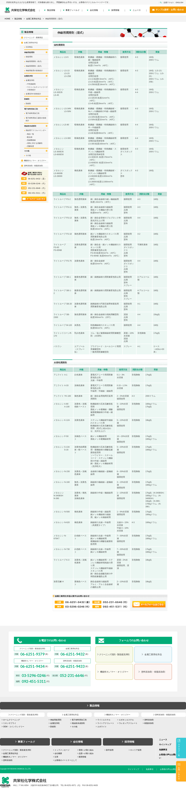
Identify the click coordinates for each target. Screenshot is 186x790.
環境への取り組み (86, 750)
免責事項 (163, 749)
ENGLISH (179, 2)
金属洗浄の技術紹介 (33, 94)
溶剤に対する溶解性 (34, 143)
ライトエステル (103, 720)
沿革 (56, 757)
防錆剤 (28, 103)
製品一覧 (30, 134)
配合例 (29, 137)
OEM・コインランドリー (13, 727)
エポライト (102, 727)
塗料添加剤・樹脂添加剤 (33, 166)
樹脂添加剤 (149, 723)
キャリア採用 (135, 750)
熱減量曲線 (31, 140)
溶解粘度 (30, 146)
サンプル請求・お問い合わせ (168, 9)
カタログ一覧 (179, 750)
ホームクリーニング (11, 720)
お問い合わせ (179, 773)
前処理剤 (29, 57)
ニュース (137, 10)
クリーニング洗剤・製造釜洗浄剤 (17, 750)
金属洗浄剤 (30, 80)
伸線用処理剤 (55, 720)
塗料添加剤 (149, 720)
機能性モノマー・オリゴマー (35, 160)
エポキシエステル (126, 720)
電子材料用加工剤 (32, 113)
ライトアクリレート (105, 723)
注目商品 (29, 47)
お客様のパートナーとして (66, 760)
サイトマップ (165, 744)
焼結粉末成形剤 (78, 723)
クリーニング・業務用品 (33, 37)
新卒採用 (109, 750)
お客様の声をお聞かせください (173, 769)
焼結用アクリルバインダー (36, 130)
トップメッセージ (62, 750)
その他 (28, 155)
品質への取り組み (86, 753)
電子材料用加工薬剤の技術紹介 (36, 119)
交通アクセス (169, 2)
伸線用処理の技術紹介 (34, 70)
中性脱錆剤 (31, 84)
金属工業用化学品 (31, 43)
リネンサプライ (9, 723)
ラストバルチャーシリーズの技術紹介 (37, 88)
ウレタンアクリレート (128, 723)
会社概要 (58, 753)
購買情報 (82, 757)
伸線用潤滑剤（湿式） (34, 66)
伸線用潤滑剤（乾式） (34, 61)
